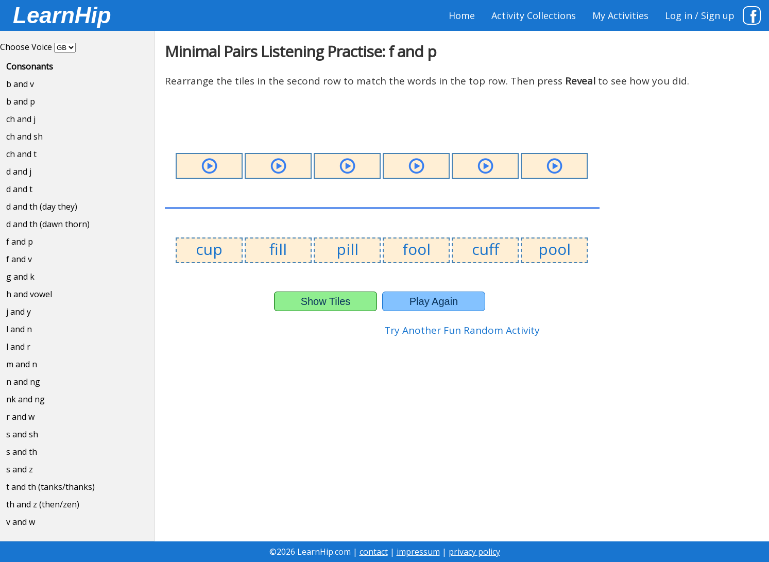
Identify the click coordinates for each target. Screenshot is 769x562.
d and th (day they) (41, 206)
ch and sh (24, 136)
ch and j (21, 119)
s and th (21, 451)
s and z (19, 469)
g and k (20, 276)
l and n (19, 329)
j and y (18, 311)
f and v (19, 259)
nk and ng (25, 399)
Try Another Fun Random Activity (462, 330)
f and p (19, 241)
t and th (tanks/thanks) (50, 486)
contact (374, 551)
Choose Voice (26, 47)
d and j (18, 171)
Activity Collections (533, 15)
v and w (20, 521)
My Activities (620, 15)
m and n (21, 364)
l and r (18, 346)
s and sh (22, 434)
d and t (19, 189)
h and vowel (29, 294)
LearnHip (62, 15)
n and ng (23, 381)
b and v (20, 84)
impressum (418, 551)
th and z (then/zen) (42, 504)
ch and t (21, 154)
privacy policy (474, 551)
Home (462, 15)
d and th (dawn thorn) (48, 224)
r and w (20, 416)
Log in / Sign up (699, 15)
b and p (20, 101)
